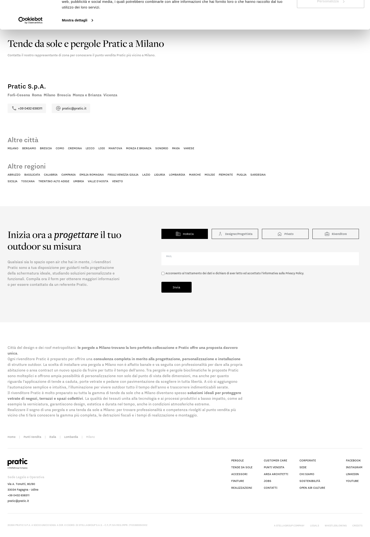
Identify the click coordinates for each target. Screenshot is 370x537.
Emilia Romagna (92, 174)
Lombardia (177, 174)
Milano (13, 148)
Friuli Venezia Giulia (123, 174)
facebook (353, 460)
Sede (303, 467)
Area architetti (276, 474)
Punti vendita (274, 467)
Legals (314, 525)
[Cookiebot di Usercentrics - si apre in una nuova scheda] (30, 47)
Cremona (75, 148)
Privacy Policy (294, 273)
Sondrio (161, 148)
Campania (68, 174)
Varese (189, 148)
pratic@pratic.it (18, 501)
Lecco (90, 148)
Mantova (115, 148)
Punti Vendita (32, 437)
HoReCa (184, 234)
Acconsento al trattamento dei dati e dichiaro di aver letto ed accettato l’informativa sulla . (234, 273)
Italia (52, 437)
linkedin (352, 474)
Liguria (159, 174)
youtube (352, 481)
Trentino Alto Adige (53, 181)
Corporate (307, 460)
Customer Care (275, 460)
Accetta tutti (330, 12)
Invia (176, 287)
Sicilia (12, 181)
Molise (210, 174)
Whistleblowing (336, 525)
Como (60, 148)
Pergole (237, 460)
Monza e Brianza (138, 148)
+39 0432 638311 (18, 495)
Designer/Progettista (234, 234)
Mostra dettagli (74, 47)
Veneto (117, 181)
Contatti (270, 487)
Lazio (146, 174)
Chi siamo (306, 474)
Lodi (101, 148)
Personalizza (331, 28)
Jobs (267, 481)
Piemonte (226, 174)
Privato (285, 234)
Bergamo (29, 148)
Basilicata (32, 174)
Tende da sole (241, 467)
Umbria (78, 181)
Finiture (237, 481)
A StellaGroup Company (289, 525)
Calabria (51, 174)
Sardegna (258, 174)
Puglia (242, 174)
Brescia (46, 148)
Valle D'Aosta (98, 181)
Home (12, 437)
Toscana (28, 181)
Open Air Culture (312, 487)
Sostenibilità (309, 481)
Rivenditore (335, 234)
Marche (195, 174)
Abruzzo (14, 174)
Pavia (176, 148)
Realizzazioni (241, 487)
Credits (357, 525)
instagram (354, 467)
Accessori (239, 474)
